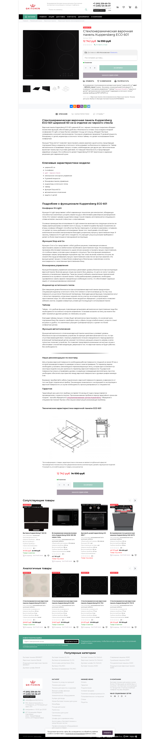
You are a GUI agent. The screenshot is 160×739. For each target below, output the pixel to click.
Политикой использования (75, 734)
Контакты (71, 17)
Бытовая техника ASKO (89, 666)
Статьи (83, 699)
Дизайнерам (83, 17)
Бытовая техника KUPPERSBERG (113, 98)
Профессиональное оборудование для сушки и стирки (65, 727)
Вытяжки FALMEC (58, 666)
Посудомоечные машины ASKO (121, 663)
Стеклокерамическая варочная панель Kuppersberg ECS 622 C (35, 602)
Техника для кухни (59, 685)
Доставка (60, 17)
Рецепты (84, 702)
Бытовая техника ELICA (60, 657)
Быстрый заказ (38, 555)
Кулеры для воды (58, 698)
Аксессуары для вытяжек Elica (63, 663)
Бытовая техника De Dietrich (91, 657)
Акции (51, 17)
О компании (96, 17)
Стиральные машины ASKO (120, 657)
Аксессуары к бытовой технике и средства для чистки (64, 722)
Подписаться (71, 641)
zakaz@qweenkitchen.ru (34, 700)
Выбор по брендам (96, 98)
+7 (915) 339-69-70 (102, 3)
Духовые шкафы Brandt (31, 668)
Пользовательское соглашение (92, 696)
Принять (107, 733)
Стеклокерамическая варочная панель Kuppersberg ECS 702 (93, 602)
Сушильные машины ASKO (119, 660)
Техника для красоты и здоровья (64, 688)
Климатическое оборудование (63, 695)
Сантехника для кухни (60, 713)
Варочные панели (123, 97)
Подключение (86, 688)
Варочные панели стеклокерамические (104, 97)
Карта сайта (37, 736)
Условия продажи (87, 691)
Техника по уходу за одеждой (63, 682)
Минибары (56, 704)
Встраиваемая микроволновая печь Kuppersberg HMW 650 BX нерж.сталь (64, 535)
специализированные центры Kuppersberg (84, 398)
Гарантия (84, 685)
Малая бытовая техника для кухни (64, 701)
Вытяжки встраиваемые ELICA (63, 660)
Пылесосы (55, 710)
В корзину (118, 68)
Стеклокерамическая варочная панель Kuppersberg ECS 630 (64, 602)
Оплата (83, 682)
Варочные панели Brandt (32, 660)
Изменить (113, 52)
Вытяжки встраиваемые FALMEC (64, 669)
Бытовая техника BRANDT (32, 657)
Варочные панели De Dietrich (92, 660)
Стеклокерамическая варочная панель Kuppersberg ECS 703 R (122, 602)
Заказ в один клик (110, 75)
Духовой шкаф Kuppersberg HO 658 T (93, 534)
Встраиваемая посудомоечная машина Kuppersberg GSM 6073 (122, 534)
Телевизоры (56, 715)
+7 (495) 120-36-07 (102, 6)
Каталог (30, 17)
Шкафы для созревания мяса (62, 718)
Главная (43, 17)
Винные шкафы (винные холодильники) (61, 692)
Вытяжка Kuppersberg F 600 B (34, 533)
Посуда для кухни (58, 707)
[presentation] (130, 500)
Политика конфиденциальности (93, 694)
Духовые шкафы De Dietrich (91, 663)
